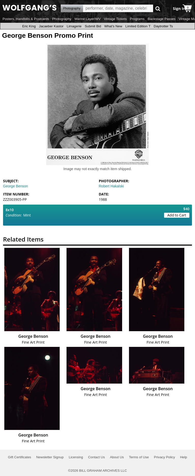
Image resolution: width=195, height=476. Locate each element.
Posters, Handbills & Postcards (26, 19)
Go (157, 8)
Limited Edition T (138, 26)
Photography (61, 19)
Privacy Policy (164, 457)
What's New (113, 26)
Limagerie (74, 26)
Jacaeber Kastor (51, 26)
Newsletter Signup (49, 457)
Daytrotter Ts (163, 26)
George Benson (15, 186)
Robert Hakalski (111, 186)
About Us (117, 457)
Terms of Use (139, 457)
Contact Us (96, 457)
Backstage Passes (162, 19)
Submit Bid (93, 26)
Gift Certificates (19, 457)
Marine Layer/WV (87, 19)
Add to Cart (176, 215)
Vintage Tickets (115, 19)
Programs (137, 19)
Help (183, 457)
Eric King (29, 26)
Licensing (76, 457)
